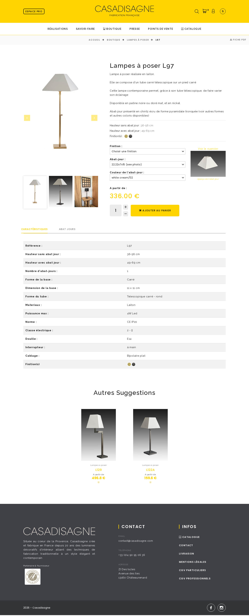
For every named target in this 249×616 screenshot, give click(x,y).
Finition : (116, 146)
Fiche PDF (238, 39)
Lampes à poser (138, 39)
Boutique (112, 28)
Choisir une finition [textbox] (124, 151)
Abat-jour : (117, 159)
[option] (60, 114)
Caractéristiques (36, 229)
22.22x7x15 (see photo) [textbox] (127, 164)
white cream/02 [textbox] (122, 177)
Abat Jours (74, 229)
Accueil (94, 39)
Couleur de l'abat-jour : (127, 172)
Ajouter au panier (156, 210)
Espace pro (33, 11)
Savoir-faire (85, 28)
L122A (150, 470)
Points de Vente (160, 28)
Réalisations (58, 28)
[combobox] (223, 11)
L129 (98, 470)
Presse (135, 28)
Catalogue (191, 28)
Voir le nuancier (208, 148)
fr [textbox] (223, 11)
